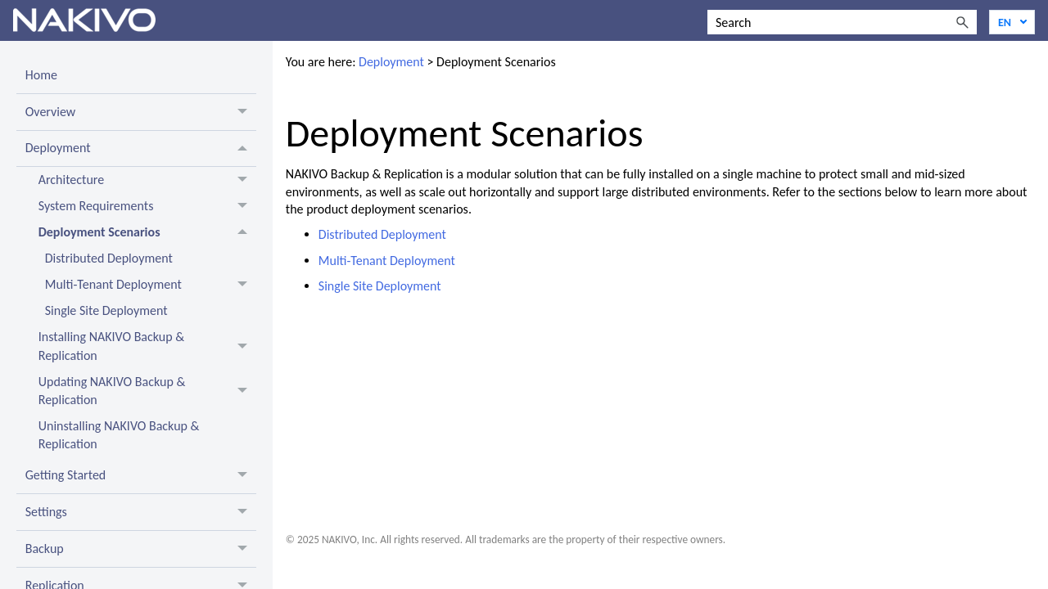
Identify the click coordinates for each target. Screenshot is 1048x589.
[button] (962, 22)
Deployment (391, 62)
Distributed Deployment (382, 234)
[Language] (1012, 22)
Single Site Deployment (379, 286)
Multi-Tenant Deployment (386, 260)
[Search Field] (842, 22)
